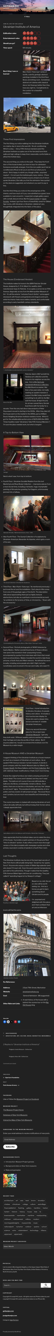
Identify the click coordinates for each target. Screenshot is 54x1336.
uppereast (8, 1234)
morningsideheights (11, 1223)
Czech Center (34, 199)
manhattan (36, 1036)
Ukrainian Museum (33, 735)
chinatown (16, 1204)
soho (14, 1230)
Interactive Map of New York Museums (17, 1120)
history (22, 1212)
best (27, 1200)
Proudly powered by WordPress (12, 1331)
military (28, 1219)
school (44, 1227)
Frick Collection (40, 768)
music (35, 1223)
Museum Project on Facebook (28, 1099)
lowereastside (9, 1215)
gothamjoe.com (8, 1311)
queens (36, 1227)
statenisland (23, 1230)
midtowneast (18, 1219)
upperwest (18, 1234)
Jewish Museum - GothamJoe (23, 1049)
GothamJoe (11, 6)
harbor (45, 1208)
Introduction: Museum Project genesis (20, 1162)
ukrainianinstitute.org (31, 992)
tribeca (43, 1230)
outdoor (28, 1227)
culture (23, 1036)
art (18, 1036)
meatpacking (41, 1215)
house (29, 1036)
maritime (31, 1215)
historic (14, 1212)
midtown (7, 1219)
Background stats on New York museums (21, 1166)
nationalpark (9, 1227)
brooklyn (41, 1200)
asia (21, 1200)
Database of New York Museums (15, 1115)
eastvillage (42, 1204)
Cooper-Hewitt (8, 768)
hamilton (37, 1208)
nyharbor (19, 1227)
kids (35, 1212)
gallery (29, 1208)
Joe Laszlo (19, 23)
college (25, 1204)
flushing (21, 1208)
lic (40, 1212)
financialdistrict (10, 1208)
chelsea (7, 1204)
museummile (46, 1036)
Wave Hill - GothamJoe (21, 1056)
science (7, 1230)
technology (34, 1230)
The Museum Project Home (13, 1110)
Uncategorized (11, 1033)
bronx (33, 1200)
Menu (27, 16)
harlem (6, 1212)
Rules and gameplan (13, 1170)
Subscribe (10, 1147)
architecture (11, 1036)
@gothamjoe (14, 1320)
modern (36, 1219)
